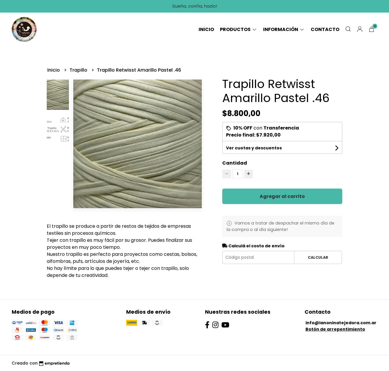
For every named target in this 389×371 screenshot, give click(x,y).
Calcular (318, 257)
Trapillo (79, 70)
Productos (238, 29)
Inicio (206, 29)
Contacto (325, 29)
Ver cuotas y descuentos (254, 148)
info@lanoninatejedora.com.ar (340, 323)
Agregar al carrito (282, 196)
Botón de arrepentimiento (335, 329)
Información (284, 29)
